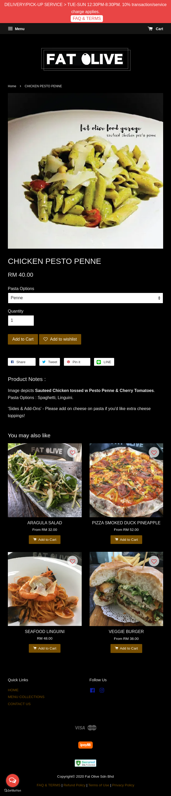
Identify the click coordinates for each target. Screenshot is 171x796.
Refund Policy (74, 785)
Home (12, 86)
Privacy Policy (123, 785)
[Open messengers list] (12, 780)
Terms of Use (98, 785)
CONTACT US (19, 704)
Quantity (16, 311)
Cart (155, 29)
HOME (13, 690)
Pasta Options (21, 288)
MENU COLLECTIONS (26, 697)
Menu (16, 29)
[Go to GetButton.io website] (12, 790)
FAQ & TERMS (87, 18)
